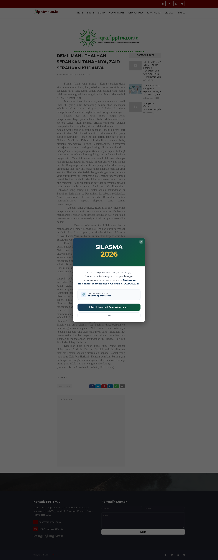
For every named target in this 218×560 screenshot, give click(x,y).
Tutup (109, 315)
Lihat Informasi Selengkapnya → (109, 307)
